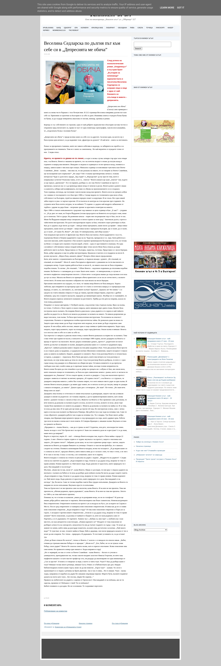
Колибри (84, 28)
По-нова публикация (51, 623)
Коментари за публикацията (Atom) (68, 627)
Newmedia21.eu (59, 30)
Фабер (170, 28)
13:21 (47, 598)
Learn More (167, 7)
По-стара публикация (120, 623)
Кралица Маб (97, 28)
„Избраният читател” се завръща (149, 455)
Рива (132, 28)
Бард (59, 28)
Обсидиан (122, 28)
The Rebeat (74, 30)
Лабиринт (110, 28)
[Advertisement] (155, 192)
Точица (149, 28)
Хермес (46, 30)
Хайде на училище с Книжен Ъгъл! (150, 442)
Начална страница (143, 446)
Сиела (140, 28)
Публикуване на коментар (55, 611)
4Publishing (48, 28)
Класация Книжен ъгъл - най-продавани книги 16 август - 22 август (159, 398)
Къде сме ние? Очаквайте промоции (150, 451)
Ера (76, 28)
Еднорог (67, 28)
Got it (180, 7)
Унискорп (160, 28)
